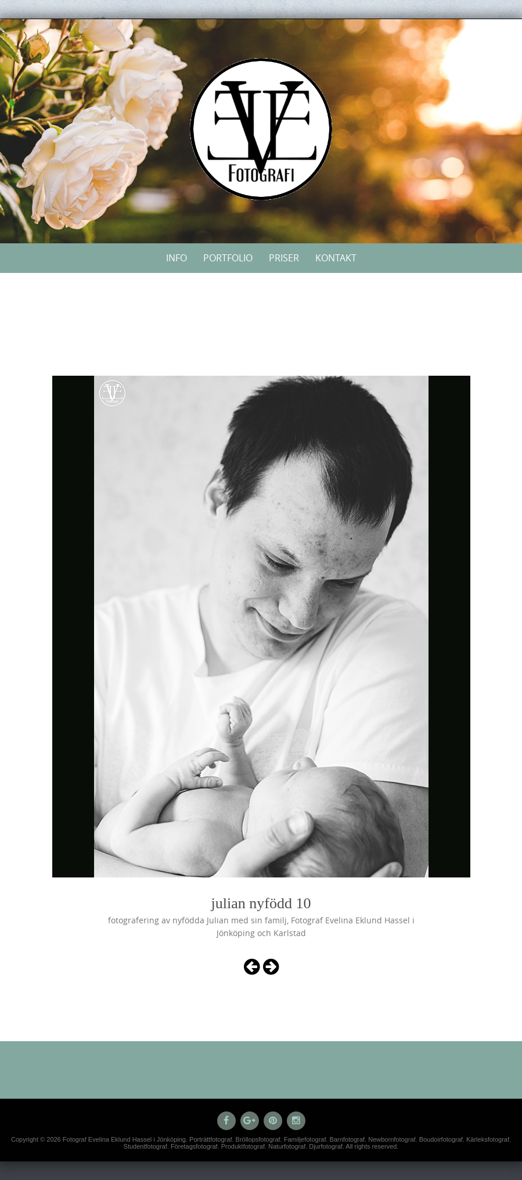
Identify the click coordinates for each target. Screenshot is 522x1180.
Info (176, 257)
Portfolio (228, 257)
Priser (284, 257)
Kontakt (336, 257)
